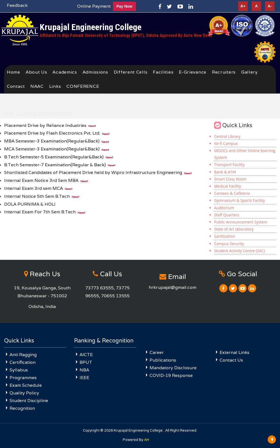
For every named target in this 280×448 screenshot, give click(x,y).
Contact (16, 86)
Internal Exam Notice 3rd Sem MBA (41, 180)
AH (146, 439)
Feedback (17, 5)
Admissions (95, 72)
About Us (36, 72)
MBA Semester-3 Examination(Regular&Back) (52, 141)
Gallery (249, 72)
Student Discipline (29, 400)
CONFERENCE (82, 86)
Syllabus (19, 370)
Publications (163, 360)
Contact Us (231, 360)
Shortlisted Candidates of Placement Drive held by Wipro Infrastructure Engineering (93, 172)
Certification (23, 362)
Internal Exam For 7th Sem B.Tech (40, 212)
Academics (64, 72)
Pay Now (124, 6)
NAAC (37, 86)
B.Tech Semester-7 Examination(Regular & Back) (55, 165)
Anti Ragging (23, 354)
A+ (242, 6)
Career (157, 352)
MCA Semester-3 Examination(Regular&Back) (52, 149)
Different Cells (131, 72)
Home (13, 72)
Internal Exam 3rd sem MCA (33, 188)
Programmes (23, 377)
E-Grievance (192, 72)
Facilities (163, 72)
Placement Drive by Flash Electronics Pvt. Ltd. (52, 133)
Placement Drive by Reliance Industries (45, 125)
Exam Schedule (26, 385)
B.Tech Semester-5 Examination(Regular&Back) (54, 157)
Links (55, 86)
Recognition (22, 408)
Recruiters (224, 72)
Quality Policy (24, 393)
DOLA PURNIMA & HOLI (30, 204)
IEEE (84, 377)
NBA (84, 370)
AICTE (86, 354)
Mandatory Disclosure (173, 368)
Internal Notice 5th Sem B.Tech (37, 196)
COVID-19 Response (171, 375)
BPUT (86, 362)
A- (270, 6)
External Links (234, 352)
